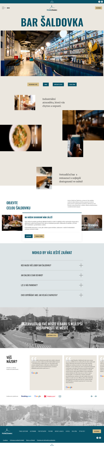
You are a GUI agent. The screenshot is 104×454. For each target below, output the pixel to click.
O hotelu (67, 438)
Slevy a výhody (30, 447)
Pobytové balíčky (42, 438)
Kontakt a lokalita (59, 438)
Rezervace (98, 8)
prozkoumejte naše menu (11, 233)
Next (95, 403)
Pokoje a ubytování (23, 438)
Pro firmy (50, 438)
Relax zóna (73, 84)
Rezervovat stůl (32, 84)
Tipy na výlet (82, 438)
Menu (45, 84)
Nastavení (29, 236)
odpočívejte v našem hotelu (89, 233)
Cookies (5, 447)
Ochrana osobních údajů (17, 447)
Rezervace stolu (52, 342)
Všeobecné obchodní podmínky (46, 447)
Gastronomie (33, 438)
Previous (92, 403)
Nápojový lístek (59, 84)
